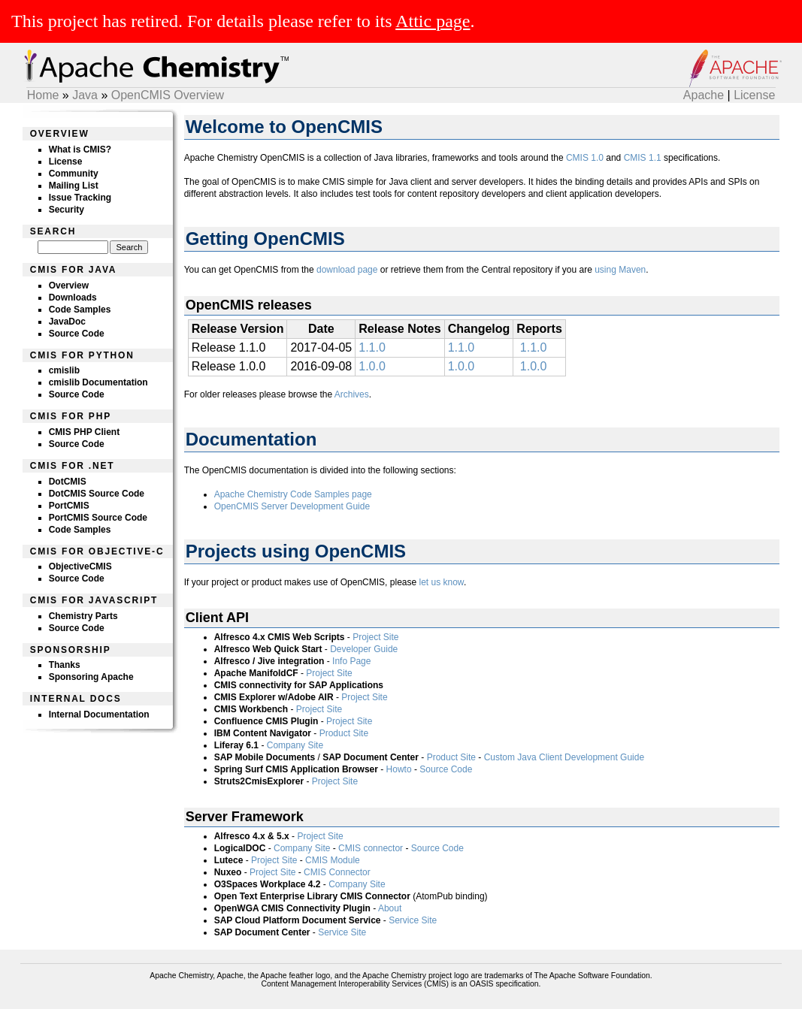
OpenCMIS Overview (167, 95)
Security (66, 209)
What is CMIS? (80, 149)
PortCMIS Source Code (98, 517)
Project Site (375, 637)
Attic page (432, 21)
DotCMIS (67, 481)
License (754, 95)
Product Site (343, 733)
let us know (441, 582)
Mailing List (73, 185)
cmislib (64, 370)
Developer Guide (364, 649)
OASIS (482, 984)
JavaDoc (67, 321)
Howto (399, 769)
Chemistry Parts (83, 616)
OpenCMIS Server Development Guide (292, 506)
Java (85, 95)
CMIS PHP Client (84, 432)
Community (73, 173)
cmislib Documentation (98, 382)
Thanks (64, 665)
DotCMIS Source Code (96, 493)
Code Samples (80, 309)
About (389, 908)
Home (43, 95)
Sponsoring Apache (91, 677)
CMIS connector (370, 848)
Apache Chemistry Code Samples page (293, 494)
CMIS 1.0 (585, 158)
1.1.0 (372, 347)
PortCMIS (69, 505)
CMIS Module (332, 860)
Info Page (351, 661)
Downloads (73, 297)
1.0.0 (372, 366)
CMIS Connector (337, 872)
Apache (703, 95)
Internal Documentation (99, 714)
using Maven (620, 269)
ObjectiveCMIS (80, 566)
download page (346, 269)
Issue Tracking (80, 197)
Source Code (76, 333)
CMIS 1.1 (642, 158)
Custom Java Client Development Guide (564, 757)
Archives (351, 394)
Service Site (413, 920)
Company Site (295, 745)
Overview (69, 285)
